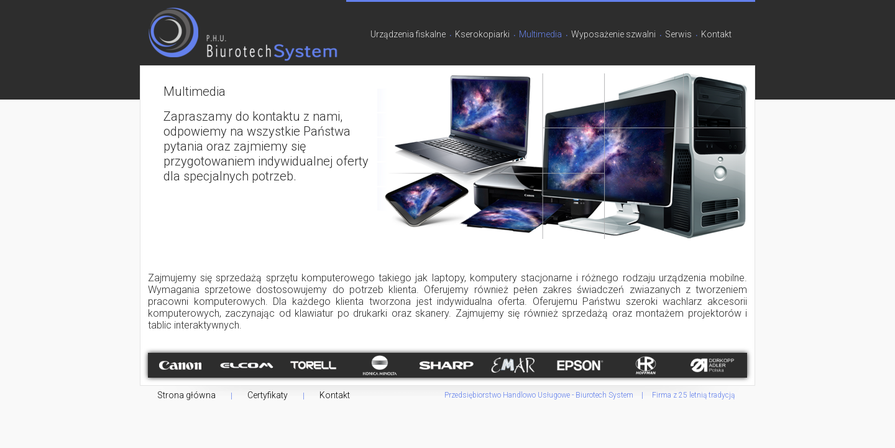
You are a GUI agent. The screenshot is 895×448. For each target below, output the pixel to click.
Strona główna (186, 395)
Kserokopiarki (482, 34)
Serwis (678, 34)
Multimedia (540, 34)
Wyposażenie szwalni (613, 34)
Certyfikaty (267, 395)
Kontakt (716, 34)
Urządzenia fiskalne (408, 34)
